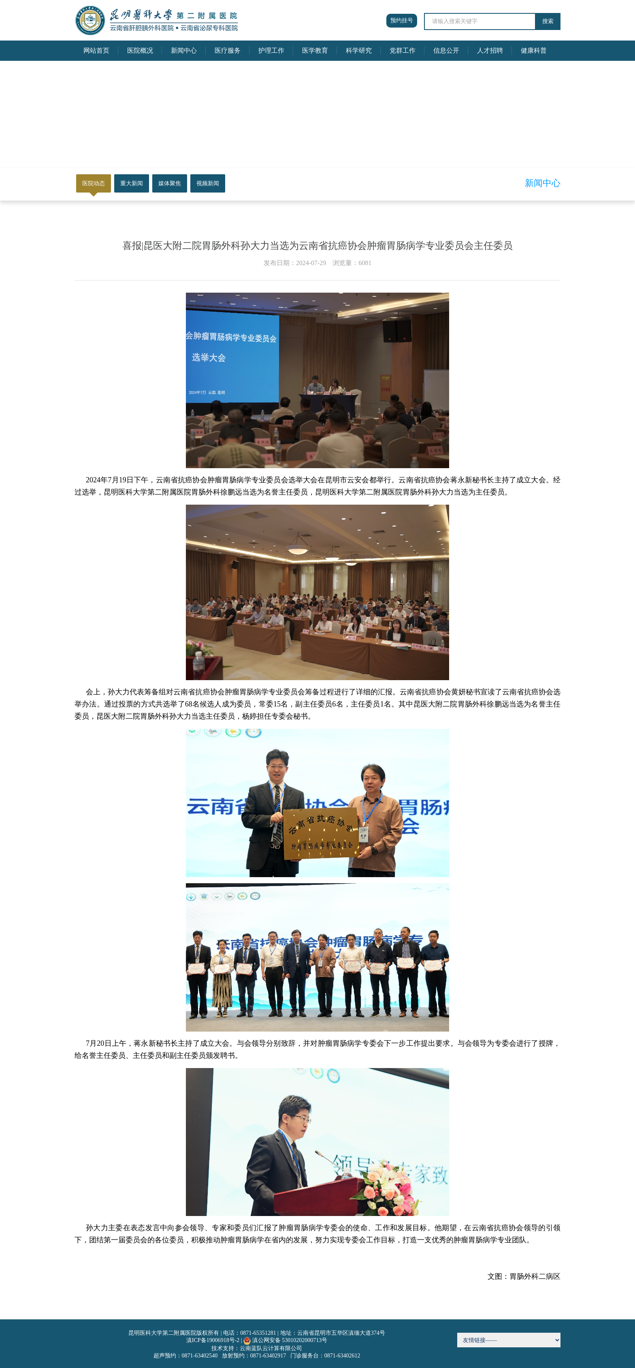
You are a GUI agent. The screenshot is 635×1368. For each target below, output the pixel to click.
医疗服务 (228, 50)
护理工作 (271, 50)
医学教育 (315, 50)
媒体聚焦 (169, 183)
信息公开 (446, 50)
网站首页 (96, 50)
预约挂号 (401, 20)
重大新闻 (131, 183)
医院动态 (93, 183)
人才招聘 (490, 50)
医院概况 (140, 50)
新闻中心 (184, 50)
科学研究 (359, 50)
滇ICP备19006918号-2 (212, 1340)
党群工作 (403, 50)
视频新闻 (207, 183)
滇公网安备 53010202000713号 (290, 1340)
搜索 (548, 21)
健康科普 (534, 50)
